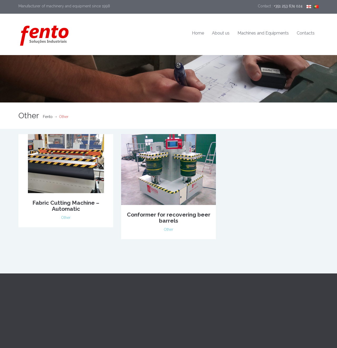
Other (66, 217)
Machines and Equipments (263, 33)
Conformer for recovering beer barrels (168, 217)
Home (198, 33)
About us (221, 33)
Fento (48, 117)
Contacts (306, 33)
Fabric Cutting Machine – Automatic (65, 205)
